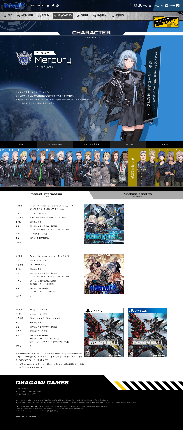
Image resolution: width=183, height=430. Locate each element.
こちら (18, 394)
